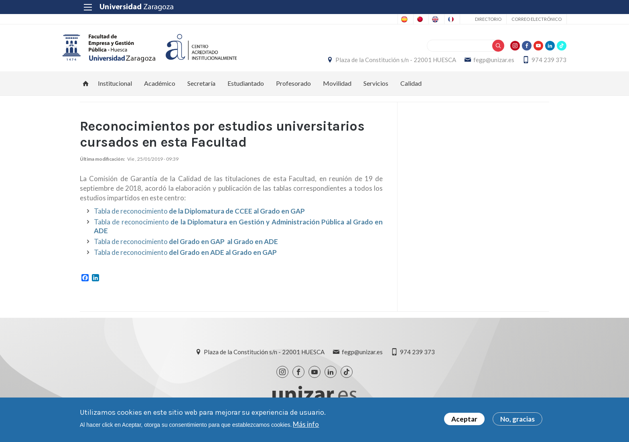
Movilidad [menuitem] (337, 88)
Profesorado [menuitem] (293, 88)
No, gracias (517, 419)
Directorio (470, 19)
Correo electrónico (519, 19)
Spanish (309, 19)
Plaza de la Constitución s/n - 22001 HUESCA (378, 62)
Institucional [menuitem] (115, 88)
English (400, 19)
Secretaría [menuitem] (201, 88)
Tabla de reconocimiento (199, 215)
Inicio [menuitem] (86, 88)
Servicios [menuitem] (375, 88)
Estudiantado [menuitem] (245, 88)
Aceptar (464, 419)
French (431, 19)
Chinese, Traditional (354, 19)
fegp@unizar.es (476, 62)
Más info (306, 424)
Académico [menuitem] (159, 88)
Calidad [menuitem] (411, 88)
